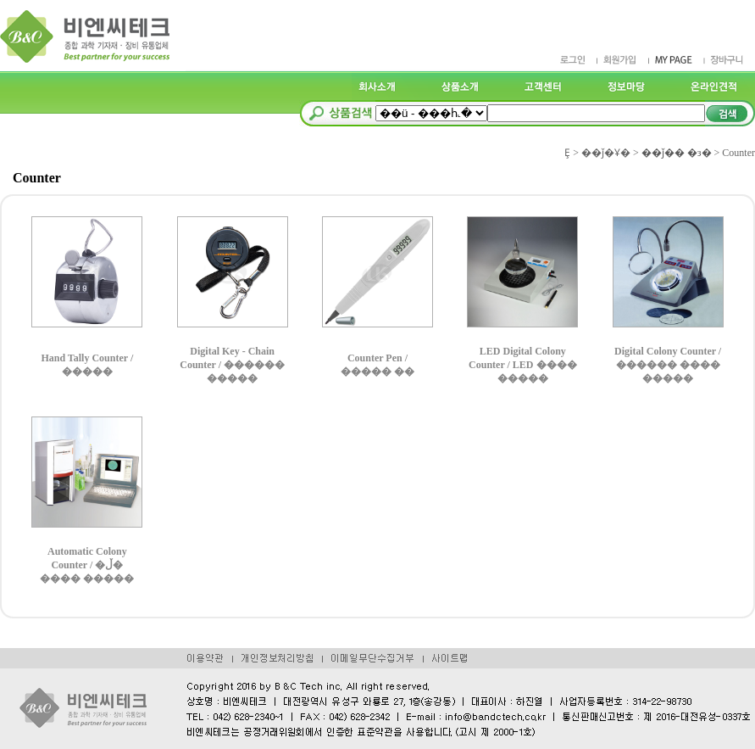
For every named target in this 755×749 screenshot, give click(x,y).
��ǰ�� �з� (676, 153)
